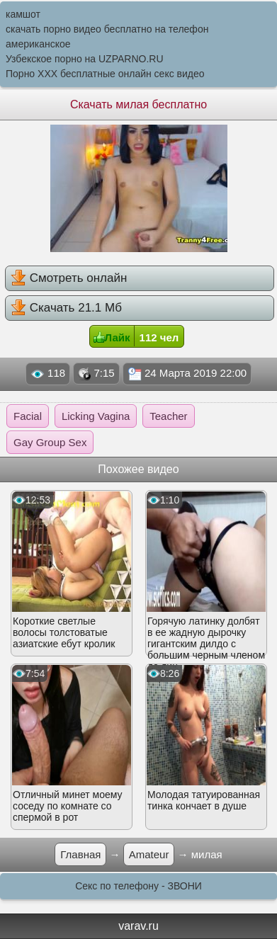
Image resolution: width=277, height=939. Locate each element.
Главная (80, 854)
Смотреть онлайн (69, 277)
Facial (27, 416)
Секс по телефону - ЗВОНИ (138, 886)
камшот (23, 14)
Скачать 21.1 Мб (66, 307)
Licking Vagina (96, 416)
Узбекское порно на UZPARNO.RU (85, 58)
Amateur (149, 854)
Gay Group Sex (49, 442)
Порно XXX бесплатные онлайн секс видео (105, 73)
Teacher (168, 416)
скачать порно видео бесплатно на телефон (107, 29)
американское (38, 44)
